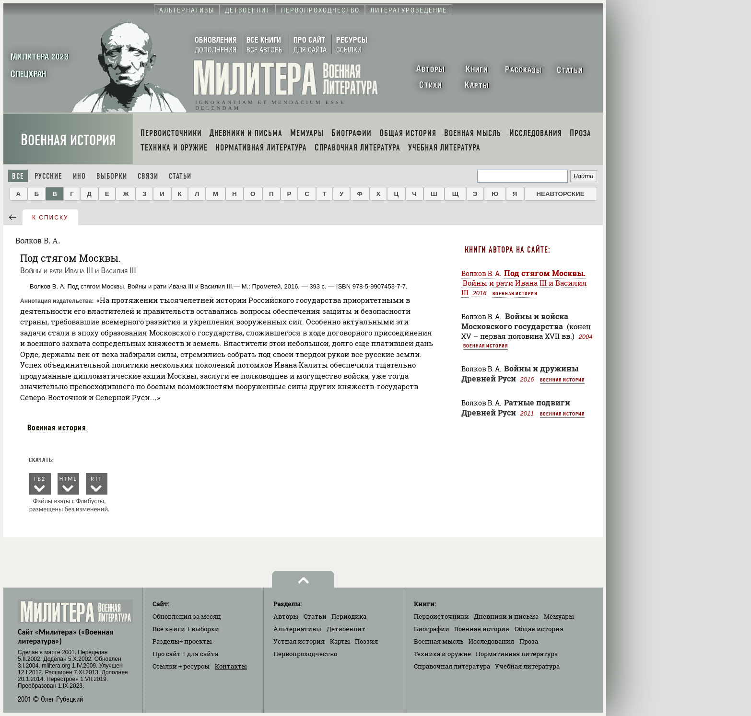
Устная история (299, 641)
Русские (48, 176)
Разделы (182, 641)
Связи (148, 176)
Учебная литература (527, 666)
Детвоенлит (346, 628)
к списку (50, 217)
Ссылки (181, 666)
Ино (79, 176)
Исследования (491, 641)
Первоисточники (441, 616)
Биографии (431, 628)
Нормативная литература (517, 653)
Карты (340, 641)
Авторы (285, 616)
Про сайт (185, 653)
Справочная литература (452, 666)
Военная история (68, 140)
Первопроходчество (305, 653)
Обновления (187, 616)
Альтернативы (297, 628)
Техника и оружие (442, 653)
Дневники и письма (506, 616)
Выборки (111, 176)
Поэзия (366, 641)
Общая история (539, 628)
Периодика (348, 616)
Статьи (180, 176)
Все (18, 176)
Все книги (186, 628)
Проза (528, 641)
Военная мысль (439, 641)
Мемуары (559, 616)
